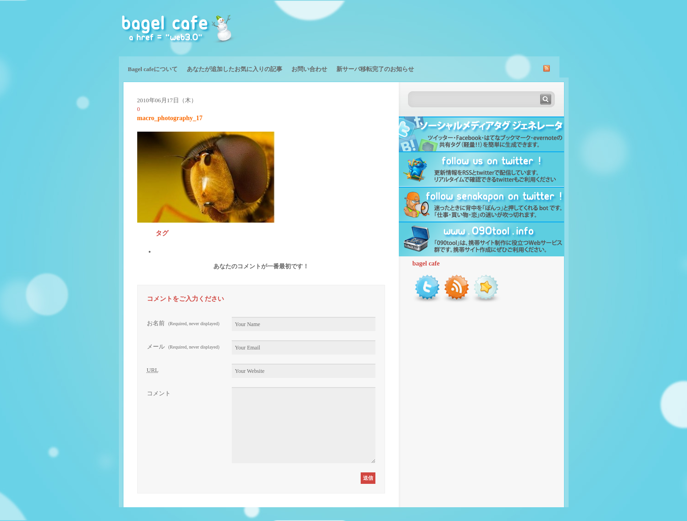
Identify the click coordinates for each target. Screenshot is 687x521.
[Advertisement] (461, 27)
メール (183, 346)
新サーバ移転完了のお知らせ (375, 69)
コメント (159, 393)
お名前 (183, 323)
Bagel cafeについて (153, 69)
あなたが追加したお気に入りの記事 (234, 69)
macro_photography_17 (170, 118)
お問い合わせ (309, 69)
